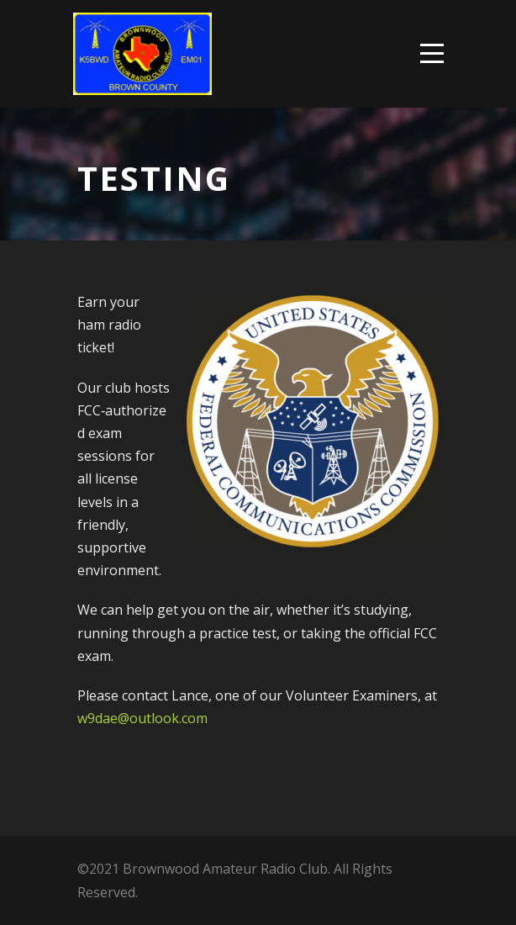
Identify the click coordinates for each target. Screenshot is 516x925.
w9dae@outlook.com (142, 718)
